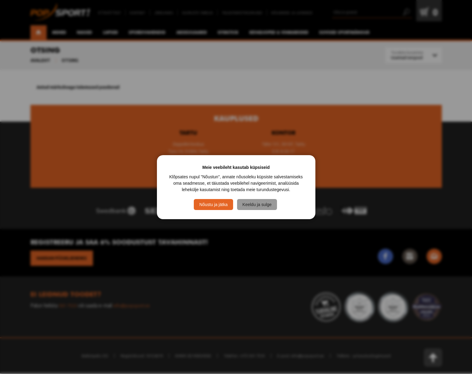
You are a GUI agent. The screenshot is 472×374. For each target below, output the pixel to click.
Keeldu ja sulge (258, 204)
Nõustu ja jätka (213, 204)
